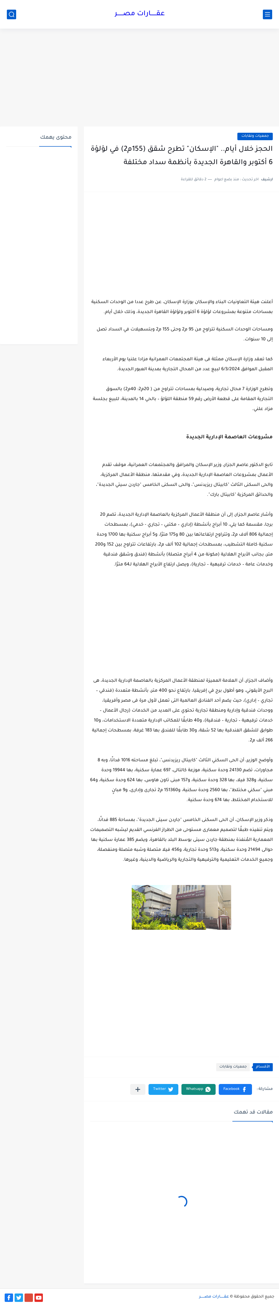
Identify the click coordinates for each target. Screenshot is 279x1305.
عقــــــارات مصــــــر (140, 14)
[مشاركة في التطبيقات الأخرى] (137, 1089)
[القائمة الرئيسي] (267, 14)
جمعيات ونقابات (255, 136)
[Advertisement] (139, 78)
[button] (235, 1089)
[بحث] (11, 14)
